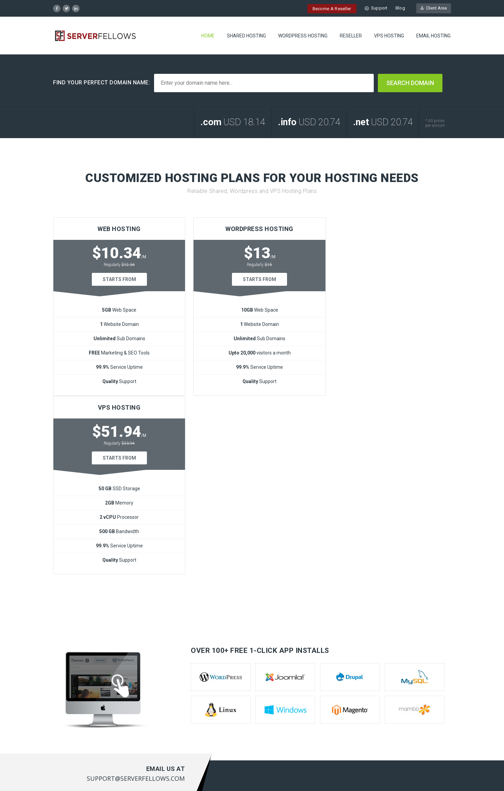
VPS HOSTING (389, 35)
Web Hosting (67, 663)
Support (376, 8)
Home (208, 35)
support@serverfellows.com (420, 700)
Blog (400, 8)
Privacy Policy (435, 776)
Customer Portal (174, 674)
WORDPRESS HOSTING (302, 35)
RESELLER (351, 35)
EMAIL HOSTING (433, 35)
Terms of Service (398, 776)
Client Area (433, 8)
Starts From (116, 279)
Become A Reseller (332, 8)
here (266, 708)
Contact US (168, 684)
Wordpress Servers (74, 674)
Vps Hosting (66, 695)
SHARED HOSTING (246, 35)
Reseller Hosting (71, 684)
